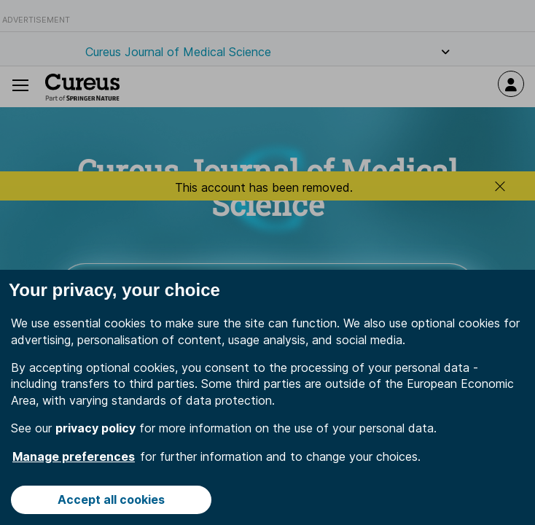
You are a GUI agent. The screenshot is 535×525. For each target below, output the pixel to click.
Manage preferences (73, 456)
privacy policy (95, 428)
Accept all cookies (111, 499)
